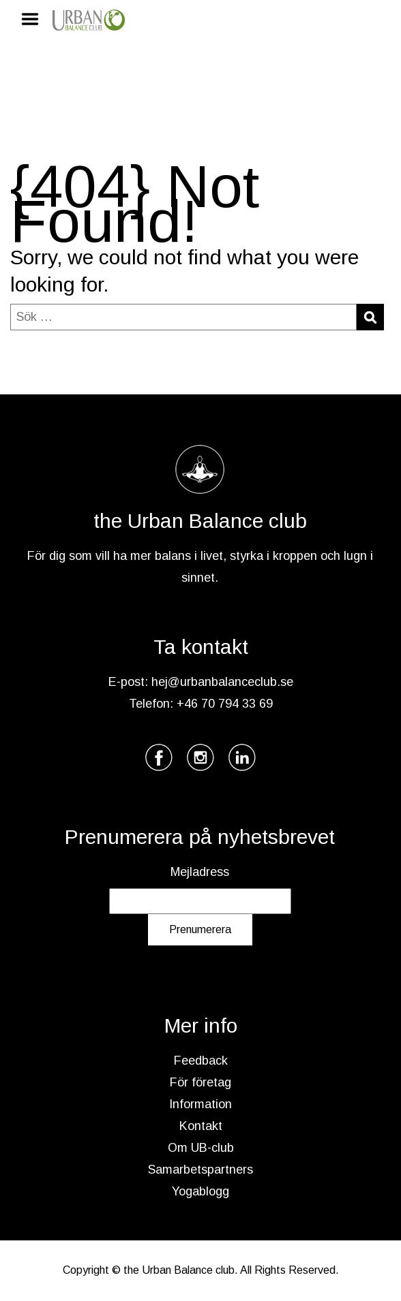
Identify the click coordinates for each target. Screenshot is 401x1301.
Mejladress (199, 872)
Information (200, 1104)
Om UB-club (201, 1148)
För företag (200, 1082)
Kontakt (200, 1126)
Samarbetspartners (200, 1169)
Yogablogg (200, 1191)
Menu (34, 19)
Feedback (201, 1060)
